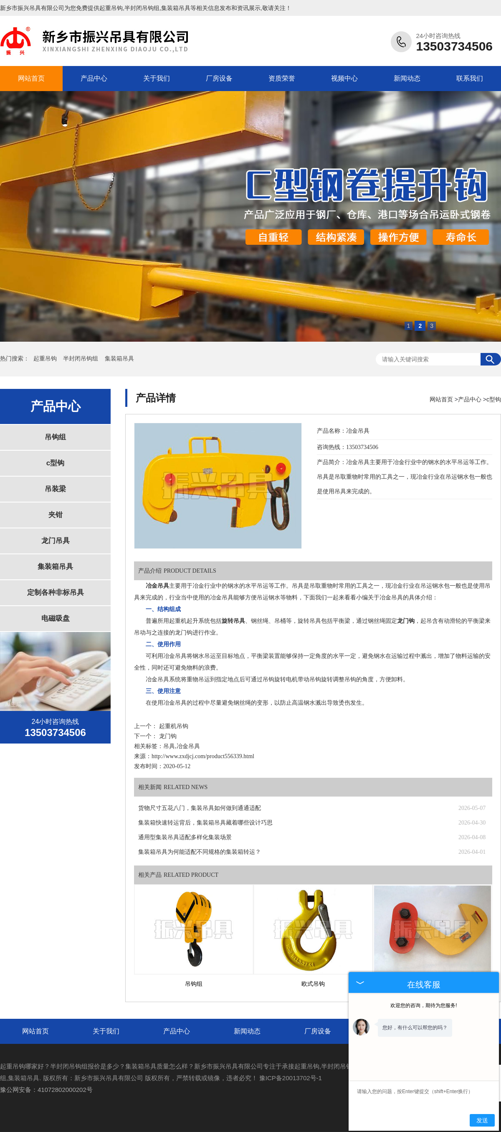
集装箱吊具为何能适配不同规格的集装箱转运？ (199, 852)
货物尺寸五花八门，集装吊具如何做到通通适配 (199, 808)
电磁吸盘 (55, 618)
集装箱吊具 (119, 358)
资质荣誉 (281, 78)
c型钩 (55, 463)
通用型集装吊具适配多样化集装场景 (185, 837)
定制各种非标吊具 (55, 592)
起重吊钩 (111, 8)
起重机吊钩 (173, 726)
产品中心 (94, 78)
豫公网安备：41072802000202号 (46, 1089)
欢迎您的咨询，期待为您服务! (423, 1005)
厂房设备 (219, 78)
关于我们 (156, 78)
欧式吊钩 (313, 984)
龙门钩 (168, 736)
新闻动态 (407, 78)
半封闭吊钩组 (81, 358)
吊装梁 (55, 489)
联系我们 (469, 78)
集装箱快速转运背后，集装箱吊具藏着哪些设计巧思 (205, 823)
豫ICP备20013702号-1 (290, 1077)
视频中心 (344, 78)
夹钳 (55, 515)
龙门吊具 (55, 541)
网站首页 (31, 78)
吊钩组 (55, 437)
